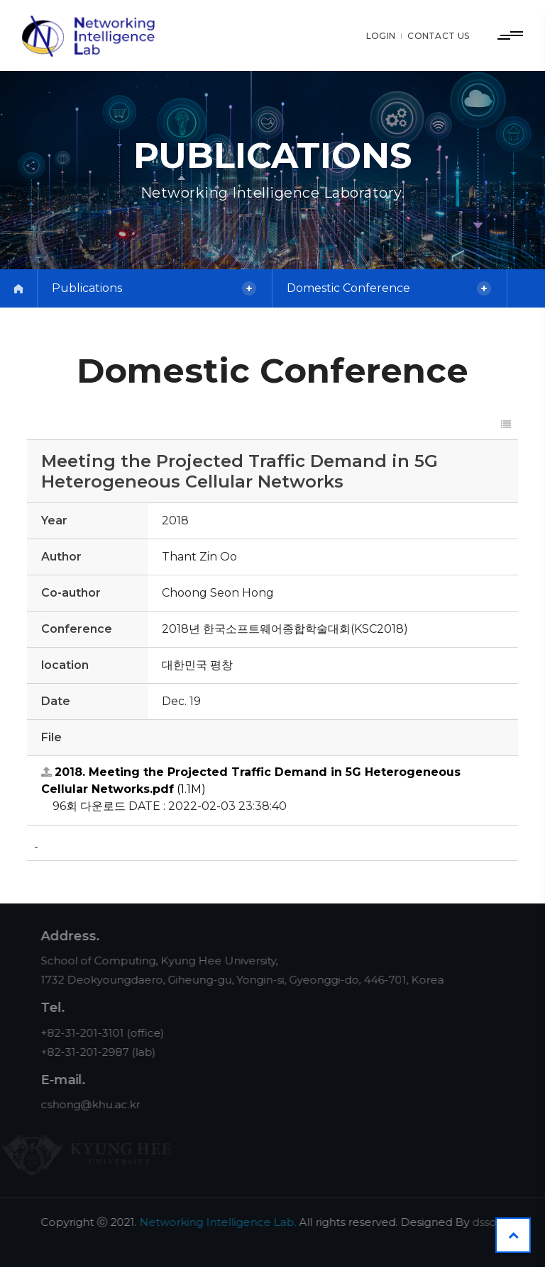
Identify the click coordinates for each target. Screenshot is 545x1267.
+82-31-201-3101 (94, 1033)
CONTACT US (438, 35)
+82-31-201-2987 (97, 1052)
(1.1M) (251, 780)
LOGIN (381, 35)
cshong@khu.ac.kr (102, 1104)
